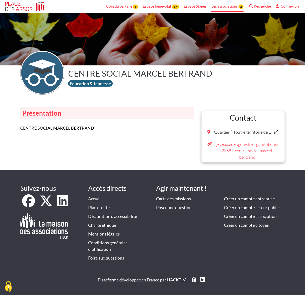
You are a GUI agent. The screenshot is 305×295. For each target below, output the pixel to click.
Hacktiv (176, 279)
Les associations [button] (227, 6)
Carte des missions (173, 198)
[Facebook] (29, 203)
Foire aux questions (106, 258)
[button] (259, 6)
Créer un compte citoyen (246, 225)
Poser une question (174, 207)
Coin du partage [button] (122, 6)
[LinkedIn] (62, 203)
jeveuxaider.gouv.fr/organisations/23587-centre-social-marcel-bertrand (247, 151)
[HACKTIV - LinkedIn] (202, 280)
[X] (46, 203)
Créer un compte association (250, 216)
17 (175, 6)
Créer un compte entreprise (249, 198)
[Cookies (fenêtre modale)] (8, 287)
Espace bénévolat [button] (161, 6)
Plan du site (99, 207)
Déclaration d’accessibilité (112, 216)
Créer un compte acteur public (252, 207)
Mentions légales (104, 233)
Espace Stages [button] (195, 6)
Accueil (95, 198)
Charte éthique (102, 225)
